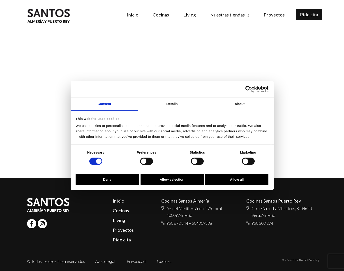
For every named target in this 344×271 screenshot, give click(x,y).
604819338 (202, 223)
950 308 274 (262, 223)
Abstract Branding (309, 260)
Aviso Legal (105, 261)
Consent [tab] (104, 104)
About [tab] (240, 104)
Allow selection (172, 179)
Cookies (164, 261)
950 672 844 (177, 223)
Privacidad (136, 261)
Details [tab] (172, 104)
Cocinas (161, 14)
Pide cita (309, 14)
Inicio (133, 14)
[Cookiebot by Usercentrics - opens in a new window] (248, 89)
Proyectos (274, 14)
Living (189, 14)
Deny (107, 179)
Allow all (237, 179)
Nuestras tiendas (227, 14)
